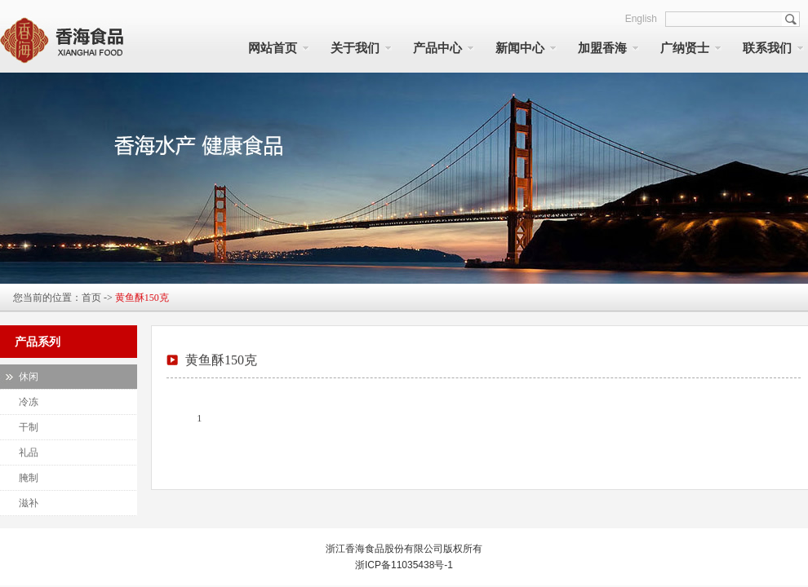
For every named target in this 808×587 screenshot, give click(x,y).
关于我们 (355, 48)
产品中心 (437, 48)
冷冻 (28, 402)
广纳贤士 (684, 48)
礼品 (28, 452)
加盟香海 (602, 48)
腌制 (28, 477)
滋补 (28, 503)
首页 (91, 297)
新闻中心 (519, 48)
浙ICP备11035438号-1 (404, 565)
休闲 (28, 376)
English (641, 18)
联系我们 (767, 48)
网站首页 (272, 48)
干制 (28, 427)
